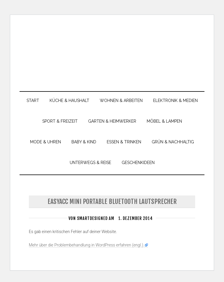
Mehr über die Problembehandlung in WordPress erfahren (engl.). (86, 247)
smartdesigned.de (112, 49)
